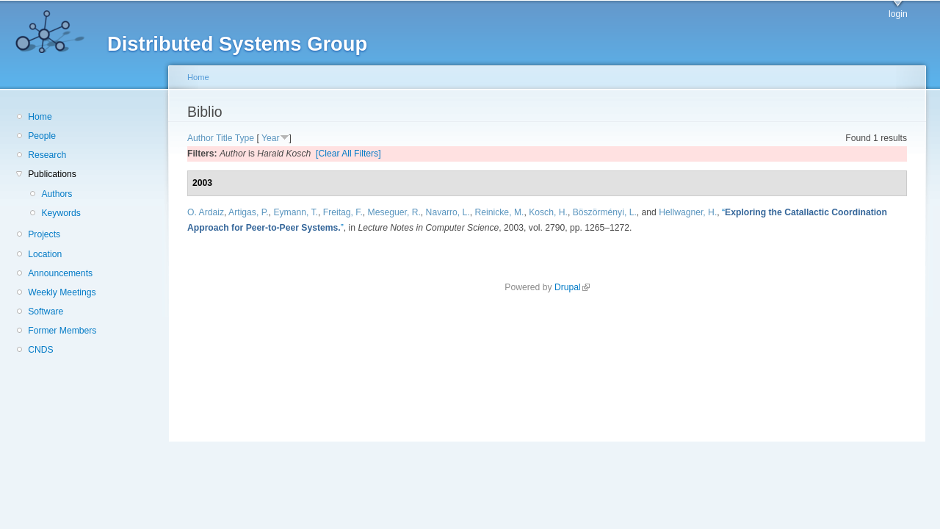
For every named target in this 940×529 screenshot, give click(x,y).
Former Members (62, 330)
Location (45, 254)
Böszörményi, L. (605, 212)
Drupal (572, 287)
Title (224, 138)
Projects (44, 234)
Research (47, 155)
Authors (56, 194)
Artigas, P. (248, 212)
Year (270, 138)
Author (200, 138)
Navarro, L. (448, 212)
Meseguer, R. (394, 212)
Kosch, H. (548, 212)
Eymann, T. (295, 212)
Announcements (60, 273)
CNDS (40, 350)
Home (39, 117)
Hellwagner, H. (688, 212)
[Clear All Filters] (348, 153)
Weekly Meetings (61, 292)
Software (45, 311)
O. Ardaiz (205, 212)
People (42, 136)
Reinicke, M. (499, 212)
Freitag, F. (343, 212)
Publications (52, 174)
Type (244, 138)
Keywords (60, 213)
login (898, 14)
